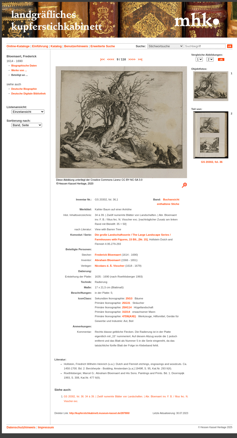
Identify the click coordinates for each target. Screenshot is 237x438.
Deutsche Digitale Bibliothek (28, 93)
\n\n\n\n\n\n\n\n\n (165, 46)
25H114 (126, 307)
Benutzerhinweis (76, 46)
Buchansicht (171, 199)
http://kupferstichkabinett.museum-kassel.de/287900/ (99, 413)
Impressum (46, 427)
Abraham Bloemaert (107, 260)
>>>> (131, 59)
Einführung (40, 46)
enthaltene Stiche (168, 204)
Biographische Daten (24, 65)
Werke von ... (19, 70)
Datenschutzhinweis (21, 427)
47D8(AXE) (129, 316)
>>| (140, 59)
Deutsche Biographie (24, 88)
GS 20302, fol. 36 (212, 161)
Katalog (56, 46)
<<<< (110, 59)
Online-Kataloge (18, 46)
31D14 (126, 311)
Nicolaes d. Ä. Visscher (110, 265)
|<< (102, 59)
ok (229, 46)
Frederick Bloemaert (108, 254)
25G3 (129, 298)
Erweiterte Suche (103, 46)
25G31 (126, 302)
